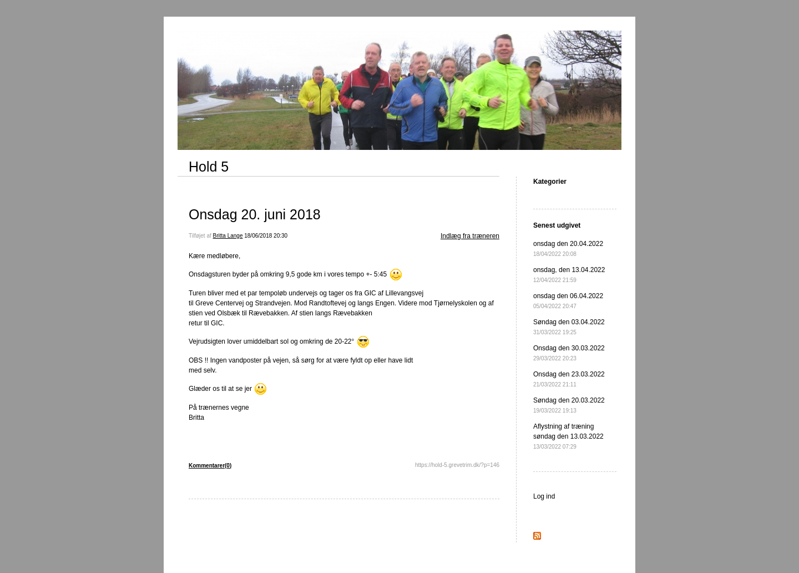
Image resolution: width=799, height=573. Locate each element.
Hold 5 (209, 166)
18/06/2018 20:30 (265, 236)
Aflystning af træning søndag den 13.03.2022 (568, 436)
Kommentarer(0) (210, 466)
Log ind (544, 496)
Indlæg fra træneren (470, 236)
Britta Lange (228, 236)
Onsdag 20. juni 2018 (255, 214)
